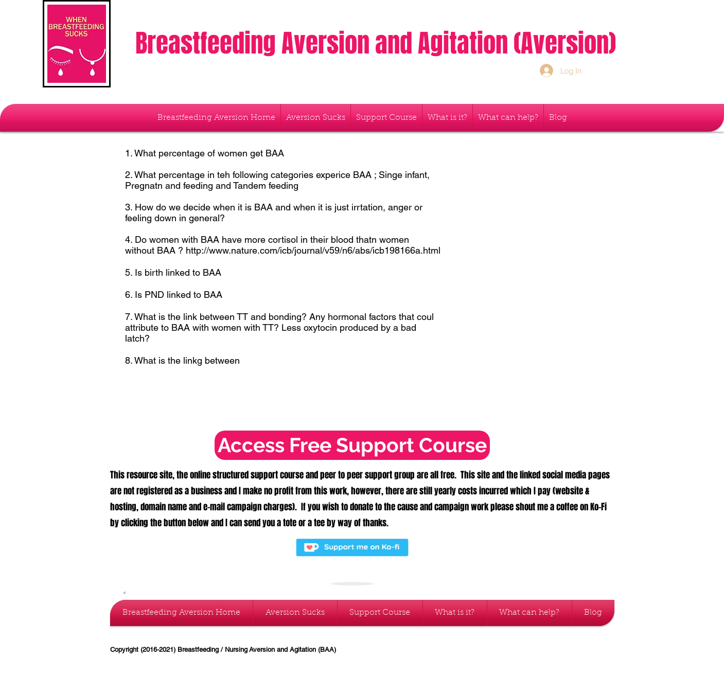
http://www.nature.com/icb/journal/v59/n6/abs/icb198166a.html (313, 250)
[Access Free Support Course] (352, 445)
